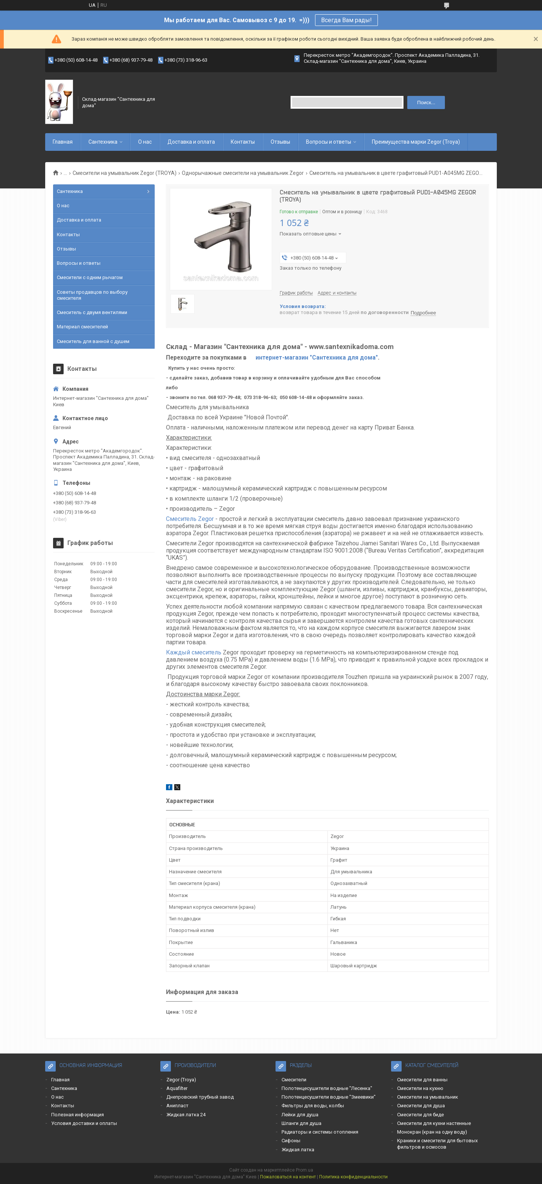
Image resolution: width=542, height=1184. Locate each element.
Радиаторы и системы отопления (320, 1132)
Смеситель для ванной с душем (93, 341)
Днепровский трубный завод (200, 1097)
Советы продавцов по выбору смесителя (92, 295)
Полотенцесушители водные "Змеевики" (329, 1097)
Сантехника (102, 142)
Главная (63, 142)
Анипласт (177, 1105)
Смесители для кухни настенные (434, 1123)
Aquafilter (176, 1088)
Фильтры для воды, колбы (313, 1105)
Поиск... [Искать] (426, 102)
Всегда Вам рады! (346, 20)
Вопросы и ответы (328, 142)
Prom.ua (304, 1170)
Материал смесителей (82, 326)
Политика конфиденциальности (353, 1176)
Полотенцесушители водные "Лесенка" (327, 1088)
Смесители (294, 1079)
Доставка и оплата (191, 142)
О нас (145, 142)
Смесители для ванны (422, 1079)
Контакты (243, 142)
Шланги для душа (301, 1123)
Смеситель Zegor (190, 518)
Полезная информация (77, 1114)
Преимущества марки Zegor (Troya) (416, 142)
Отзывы (280, 142)
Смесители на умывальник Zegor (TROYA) (125, 173)
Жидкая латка (298, 1149)
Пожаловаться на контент (288, 1176)
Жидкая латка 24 (186, 1114)
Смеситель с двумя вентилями (92, 312)
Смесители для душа (421, 1105)
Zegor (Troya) (181, 1079)
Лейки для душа (300, 1114)
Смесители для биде (420, 1114)
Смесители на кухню (420, 1088)
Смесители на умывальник (427, 1097)
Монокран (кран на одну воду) (432, 1132)
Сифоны (291, 1140)
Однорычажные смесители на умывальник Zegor (243, 173)
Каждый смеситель (193, 652)
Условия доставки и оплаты (84, 1123)
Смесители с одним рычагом (90, 277)
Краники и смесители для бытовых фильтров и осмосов (437, 1143)
